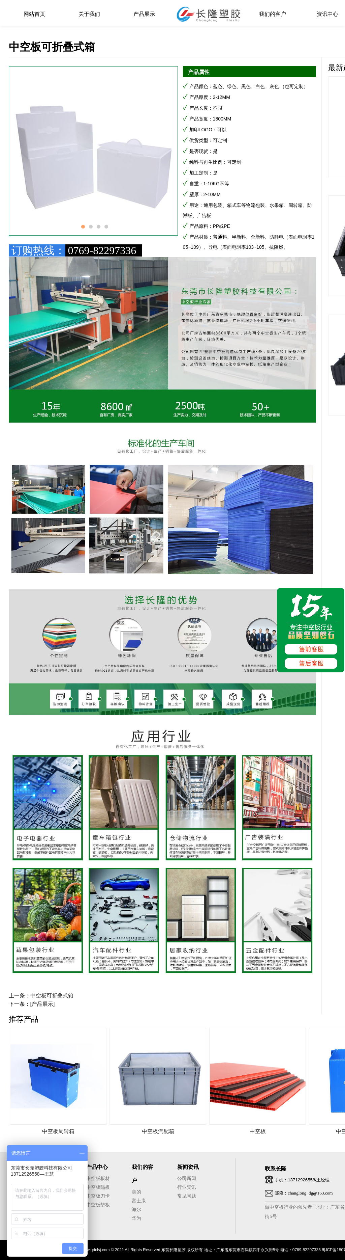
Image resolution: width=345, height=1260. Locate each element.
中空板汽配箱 (158, 1131)
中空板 (258, 1131)
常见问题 (186, 1196)
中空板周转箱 (58, 1131)
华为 (136, 1218)
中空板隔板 (98, 1187)
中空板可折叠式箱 (51, 995)
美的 (136, 1192)
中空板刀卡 (98, 1196)
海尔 (136, 1209)
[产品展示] (42, 1004)
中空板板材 (98, 1178)
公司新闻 (186, 1178)
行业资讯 (186, 1187)
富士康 (139, 1200)
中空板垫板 (98, 1204)
